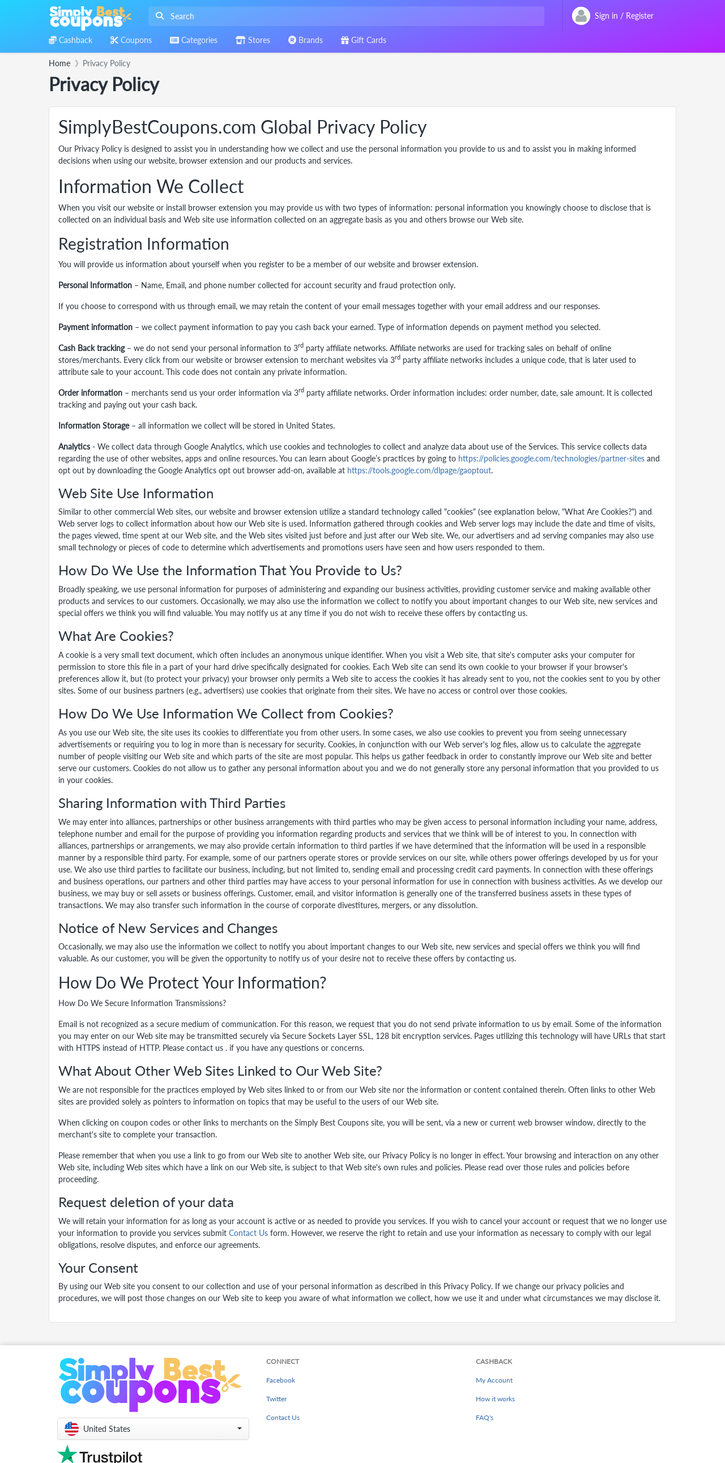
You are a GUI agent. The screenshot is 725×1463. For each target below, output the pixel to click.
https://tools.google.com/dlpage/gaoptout (419, 470)
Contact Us (248, 1233)
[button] (153, 1429)
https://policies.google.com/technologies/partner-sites (551, 458)
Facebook (280, 1380)
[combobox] (344, 16)
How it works (495, 1398)
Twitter (276, 1398)
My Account (494, 1380)
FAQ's (484, 1417)
